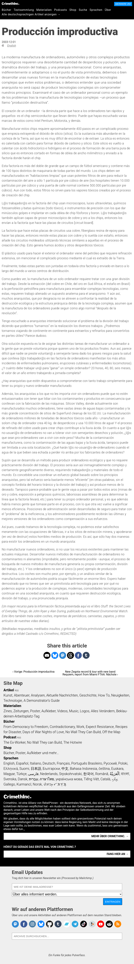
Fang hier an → (118, 854)
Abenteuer (21, 695)
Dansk (22, 779)
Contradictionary (62, 727)
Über (108, 10)
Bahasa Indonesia (83, 768)
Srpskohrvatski (70, 774)
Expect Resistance (100, 727)
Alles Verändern (103, 711)
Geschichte (87, 695)
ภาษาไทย (47, 779)
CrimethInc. (10, 3)
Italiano (35, 763)
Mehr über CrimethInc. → (110, 836)
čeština (104, 768)
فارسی (33, 774)
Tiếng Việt (91, 779)
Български (51, 768)
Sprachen (96, 10)
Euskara (117, 768)
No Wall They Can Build (83, 732)
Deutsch (49, 763)
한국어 (88, 774)
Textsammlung (24, 10)
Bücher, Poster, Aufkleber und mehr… (31, 753)
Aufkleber (48, 711)
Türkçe (21, 774)
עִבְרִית (33, 779)
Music (73, 711)
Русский (110, 763)
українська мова (69, 779)
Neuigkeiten (120, 695)
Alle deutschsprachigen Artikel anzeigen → (31, 14)
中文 (64, 768)
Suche (83, 10)
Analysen (38, 695)
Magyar (9, 774)
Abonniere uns (123, 4)
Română (101, 774)
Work (80, 727)
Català (105, 779)
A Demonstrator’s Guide (42, 700)
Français (63, 763)
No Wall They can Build (44, 742)
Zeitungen (21, 711)
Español (22, 763)
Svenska (9, 779)
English (11, 45)
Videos (62, 711)
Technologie (12, 700)
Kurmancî (24, 784)
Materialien (44, 10)
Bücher (6, 10)
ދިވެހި (114, 779)
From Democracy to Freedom (25, 727)
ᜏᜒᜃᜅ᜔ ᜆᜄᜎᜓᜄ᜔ (54, 784)
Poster (35, 711)
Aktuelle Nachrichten (62, 695)
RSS (17, 690)
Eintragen (112, 901)
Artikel (8, 690)
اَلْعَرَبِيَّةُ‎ (115, 774)
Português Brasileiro (86, 763)
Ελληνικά (10, 768)
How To (104, 695)
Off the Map (111, 732)
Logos (84, 711)
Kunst (7, 695)
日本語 (36, 768)
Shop (72, 10)
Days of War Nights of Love (43, 732)
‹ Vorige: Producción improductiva (33, 671)
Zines (7, 711)
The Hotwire (72, 742)
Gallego (9, 784)
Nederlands (49, 774)
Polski (122, 763)
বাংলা (125, 774)
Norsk (37, 784)
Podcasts (60, 10)
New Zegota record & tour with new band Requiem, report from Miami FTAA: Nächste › (90, 673)
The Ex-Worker (14, 742)
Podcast (9, 737)
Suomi (24, 768)
